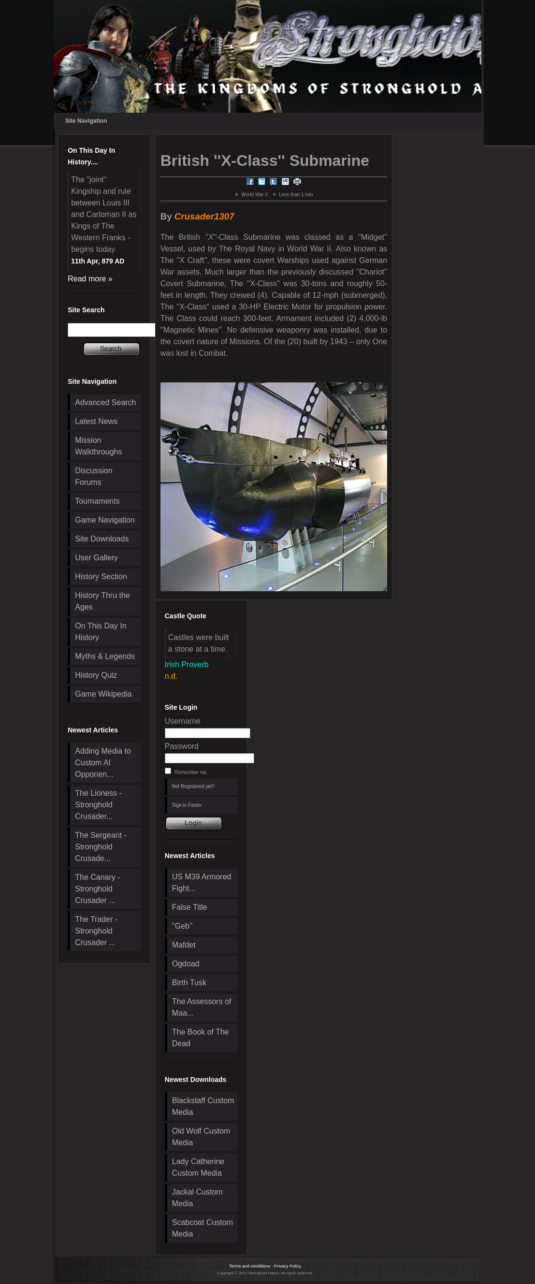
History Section (101, 576)
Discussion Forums (93, 476)
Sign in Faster (187, 805)
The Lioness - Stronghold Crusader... (98, 804)
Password (182, 746)
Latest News (96, 421)
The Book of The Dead (200, 1038)
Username (183, 721)
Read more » (90, 279)
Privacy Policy (287, 1266)
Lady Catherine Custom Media (198, 1167)
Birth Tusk (189, 982)
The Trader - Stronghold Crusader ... (96, 931)
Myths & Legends (105, 656)
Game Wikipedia (103, 694)
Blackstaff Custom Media (203, 1106)
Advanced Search (105, 402)
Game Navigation (105, 520)
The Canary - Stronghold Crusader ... (97, 889)
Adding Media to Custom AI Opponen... (103, 762)
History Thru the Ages (102, 601)
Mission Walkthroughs (98, 446)
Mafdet (184, 945)
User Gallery (96, 558)
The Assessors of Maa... (201, 1007)
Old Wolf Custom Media (201, 1137)
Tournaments (97, 501)
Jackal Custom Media (197, 1198)
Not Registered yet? (193, 786)
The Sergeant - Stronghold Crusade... (101, 846)
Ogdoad (186, 964)
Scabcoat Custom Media (202, 1228)
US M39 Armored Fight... (201, 882)
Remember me (190, 772)
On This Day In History (100, 632)
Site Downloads (102, 539)
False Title (189, 907)
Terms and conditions (249, 1266)
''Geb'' (182, 926)
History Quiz (96, 675)
